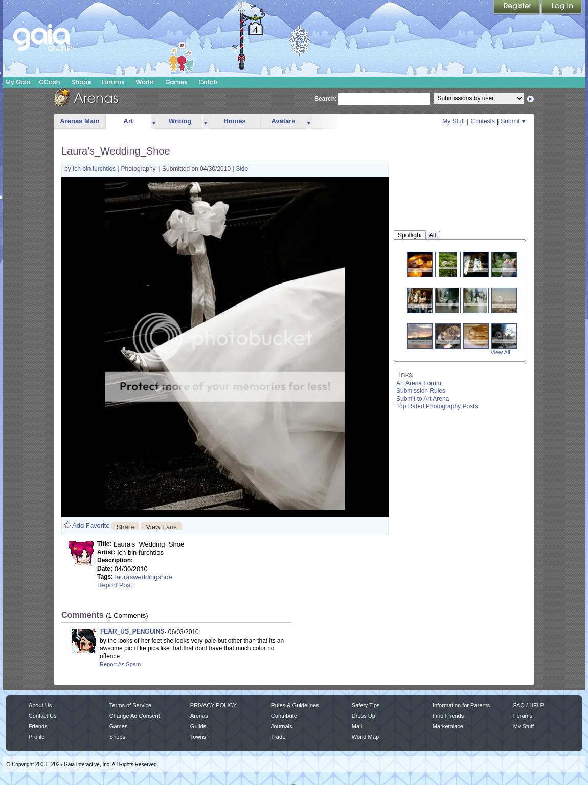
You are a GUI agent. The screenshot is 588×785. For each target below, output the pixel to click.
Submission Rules (420, 391)
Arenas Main (79, 121)
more (154, 121)
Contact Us (43, 716)
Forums (112, 82)
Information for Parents (461, 705)
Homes (234, 121)
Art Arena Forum (418, 383)
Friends (38, 726)
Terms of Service (130, 705)
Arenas (199, 716)
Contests (483, 121)
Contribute (284, 716)
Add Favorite (91, 525)
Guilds (198, 726)
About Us (40, 705)
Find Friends (448, 716)
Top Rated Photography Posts (437, 406)
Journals (281, 726)
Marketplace (448, 726)
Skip (242, 168)
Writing (180, 121)
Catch (208, 82)
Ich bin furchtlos (95, 168)
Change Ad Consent (134, 716)
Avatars (283, 121)
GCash (49, 82)
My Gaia (17, 82)
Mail (357, 726)
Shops (81, 82)
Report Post (114, 585)
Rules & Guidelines (295, 705)
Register (517, 7)
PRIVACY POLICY (213, 705)
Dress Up (363, 716)
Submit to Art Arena (422, 398)
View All (500, 352)
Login (561, 7)
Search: (325, 98)
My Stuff (453, 121)
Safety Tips (366, 705)
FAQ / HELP (528, 705)
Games (176, 82)
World (144, 82)
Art (128, 121)
